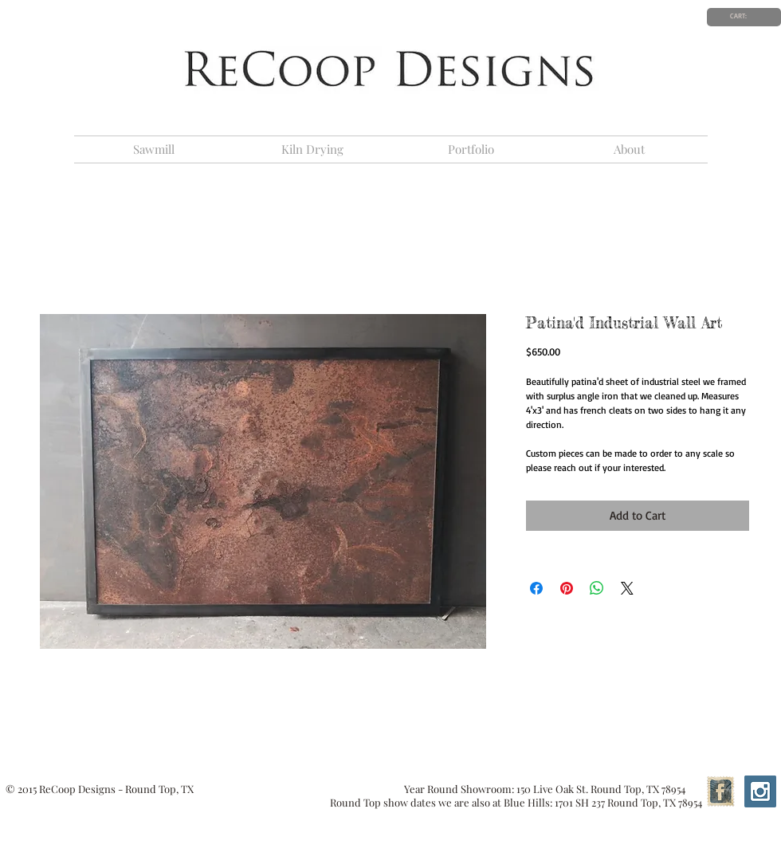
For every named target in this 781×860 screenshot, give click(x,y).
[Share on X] (627, 588)
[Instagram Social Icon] (760, 791)
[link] (744, 16)
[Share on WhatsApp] (596, 588)
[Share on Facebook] (536, 588)
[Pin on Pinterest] (566, 588)
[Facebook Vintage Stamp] (720, 791)
